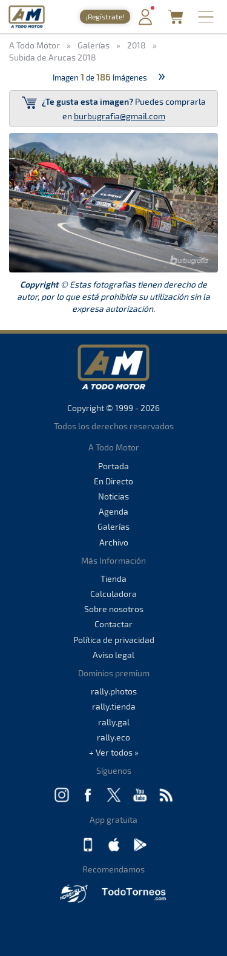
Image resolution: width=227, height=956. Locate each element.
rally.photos (114, 691)
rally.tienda (114, 706)
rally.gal (114, 722)
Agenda (113, 511)
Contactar (113, 624)
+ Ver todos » (114, 752)
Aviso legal (113, 655)
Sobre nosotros (113, 609)
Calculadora (113, 593)
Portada (113, 466)
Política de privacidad (113, 640)
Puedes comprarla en (114, 108)
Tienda (113, 578)
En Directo (113, 481)
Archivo (113, 542)
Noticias (113, 496)
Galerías (113, 526)
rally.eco (113, 737)
